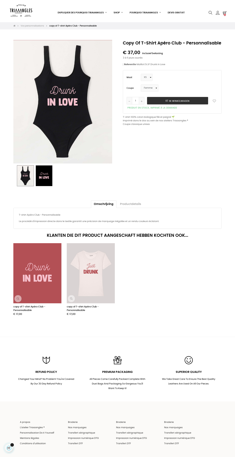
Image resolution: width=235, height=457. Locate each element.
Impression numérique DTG (83, 435)
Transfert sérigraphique (81, 430)
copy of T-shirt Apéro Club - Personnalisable (29, 304)
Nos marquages (77, 424)
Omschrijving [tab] (103, 200)
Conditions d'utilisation (33, 440)
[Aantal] (135, 96)
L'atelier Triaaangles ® (32, 424)
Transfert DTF (75, 440)
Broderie (73, 419)
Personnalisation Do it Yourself (37, 430)
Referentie (130, 60)
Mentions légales (29, 435)
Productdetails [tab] (130, 200)
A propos (25, 419)
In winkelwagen (178, 97)
